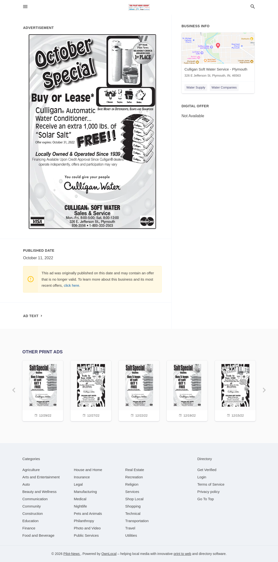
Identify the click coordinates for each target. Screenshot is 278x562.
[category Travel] (130, 528)
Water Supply (195, 87)
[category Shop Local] (134, 499)
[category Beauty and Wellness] (39, 492)
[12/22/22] (139, 390)
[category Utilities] (131, 535)
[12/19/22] (187, 390)
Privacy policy (208, 492)
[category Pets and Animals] (88, 513)
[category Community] (31, 506)
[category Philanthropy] (84, 521)
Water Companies (224, 87)
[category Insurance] (82, 477)
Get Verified (206, 470)
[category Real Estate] (134, 470)
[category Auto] (26, 484)
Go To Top (205, 499)
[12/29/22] (42, 390)
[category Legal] (78, 484)
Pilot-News (72, 554)
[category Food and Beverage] (38, 535)
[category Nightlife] (80, 506)
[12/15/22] (235, 390)
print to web (182, 554)
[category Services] (132, 492)
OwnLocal (108, 554)
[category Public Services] (86, 535)
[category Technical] (132, 513)
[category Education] (30, 521)
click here (71, 285)
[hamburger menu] (25, 7)
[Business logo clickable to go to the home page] (139, 7)
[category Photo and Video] (87, 528)
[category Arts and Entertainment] (41, 477)
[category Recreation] (134, 477)
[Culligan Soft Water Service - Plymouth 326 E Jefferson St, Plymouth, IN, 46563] (218, 56)
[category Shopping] (132, 506)
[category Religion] (131, 484)
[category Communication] (35, 499)
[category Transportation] (136, 521)
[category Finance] (28, 528)
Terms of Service (211, 484)
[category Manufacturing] (85, 492)
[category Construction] (32, 513)
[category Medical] (80, 499)
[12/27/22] (90, 390)
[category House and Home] (88, 470)
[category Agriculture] (31, 470)
